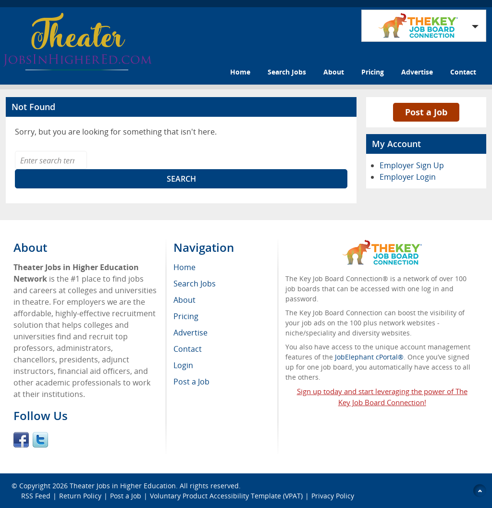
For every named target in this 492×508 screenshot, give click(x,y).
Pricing (372, 71)
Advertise (417, 71)
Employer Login (408, 177)
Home (240, 71)
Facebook (21, 439)
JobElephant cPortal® (369, 356)
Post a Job (426, 112)
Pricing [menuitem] (185, 316)
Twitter (40, 439)
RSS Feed (35, 495)
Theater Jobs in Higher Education (123, 485)
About (333, 71)
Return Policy (80, 495)
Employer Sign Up (412, 165)
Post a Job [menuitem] (191, 381)
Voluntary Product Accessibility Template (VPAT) (226, 495)
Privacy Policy (333, 495)
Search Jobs (287, 71)
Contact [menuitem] (187, 349)
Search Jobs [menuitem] (194, 283)
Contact (463, 71)
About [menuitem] (184, 300)
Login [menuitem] (183, 365)
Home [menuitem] (184, 267)
